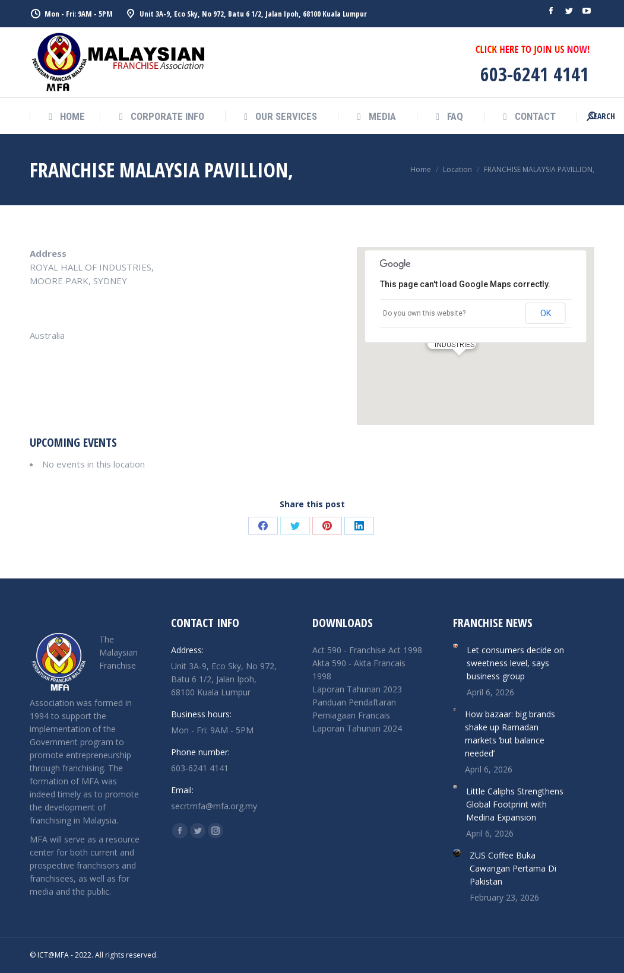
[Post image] (455, 646)
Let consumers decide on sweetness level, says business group (515, 663)
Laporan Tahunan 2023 (357, 689)
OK (545, 313)
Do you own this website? (424, 313)
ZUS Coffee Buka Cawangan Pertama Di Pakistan (513, 868)
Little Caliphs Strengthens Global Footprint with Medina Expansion (514, 804)
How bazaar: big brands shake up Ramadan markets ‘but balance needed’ (510, 733)
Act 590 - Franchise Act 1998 (367, 650)
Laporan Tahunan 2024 (357, 728)
